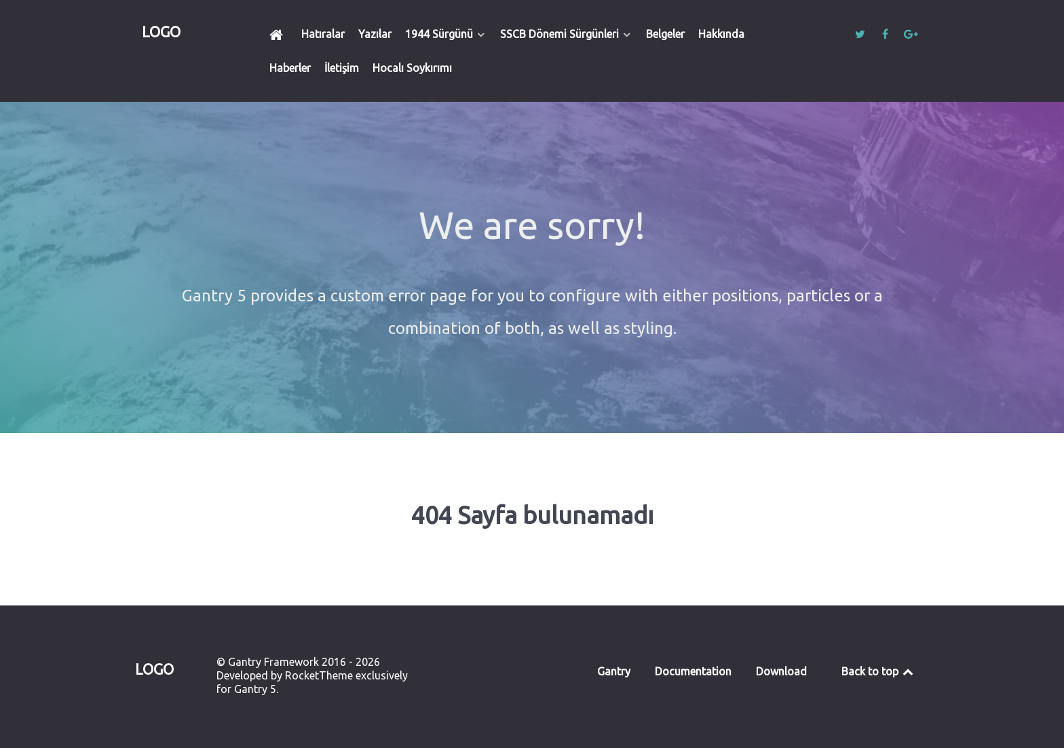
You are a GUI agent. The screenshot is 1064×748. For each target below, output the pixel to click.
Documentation (693, 671)
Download (781, 671)
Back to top (878, 671)
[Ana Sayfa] (278, 34)
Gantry (613, 671)
